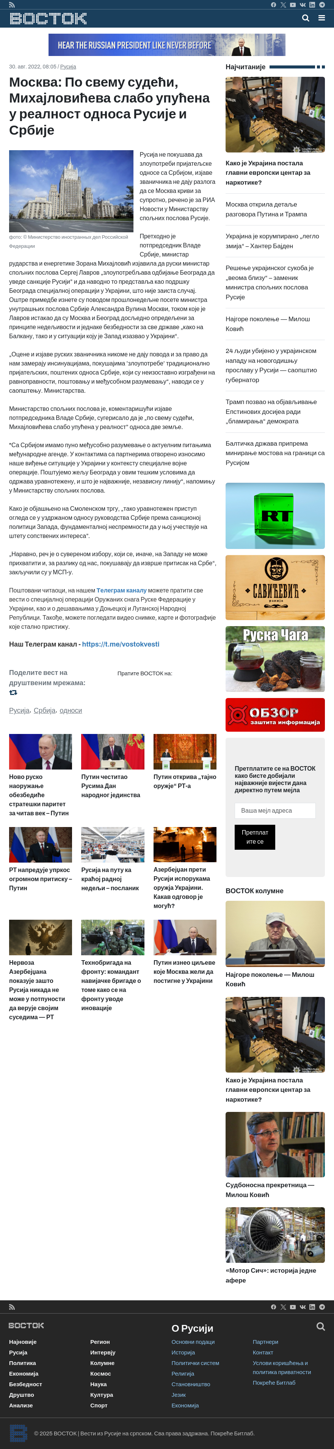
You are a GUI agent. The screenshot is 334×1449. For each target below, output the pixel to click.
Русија (68, 67)
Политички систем (196, 1363)
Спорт (98, 1405)
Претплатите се (255, 837)
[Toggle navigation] (319, 17)
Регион (100, 1342)
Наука (98, 1384)
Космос (100, 1374)
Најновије (23, 1342)
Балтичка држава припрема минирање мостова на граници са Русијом (275, 453)
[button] (321, 18)
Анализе (21, 1405)
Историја (183, 1352)
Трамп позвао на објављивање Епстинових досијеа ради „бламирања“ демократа (271, 411)
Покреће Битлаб (274, 1383)
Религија (183, 1374)
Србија (44, 710)
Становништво (191, 1384)
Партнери (265, 1342)
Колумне (102, 1363)
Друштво (21, 1395)
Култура (101, 1395)
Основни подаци (193, 1342)
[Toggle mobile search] (306, 17)
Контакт (263, 1352)
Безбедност (25, 1384)
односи (71, 710)
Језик (179, 1395)
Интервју (102, 1352)
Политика (22, 1363)
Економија (23, 1374)
